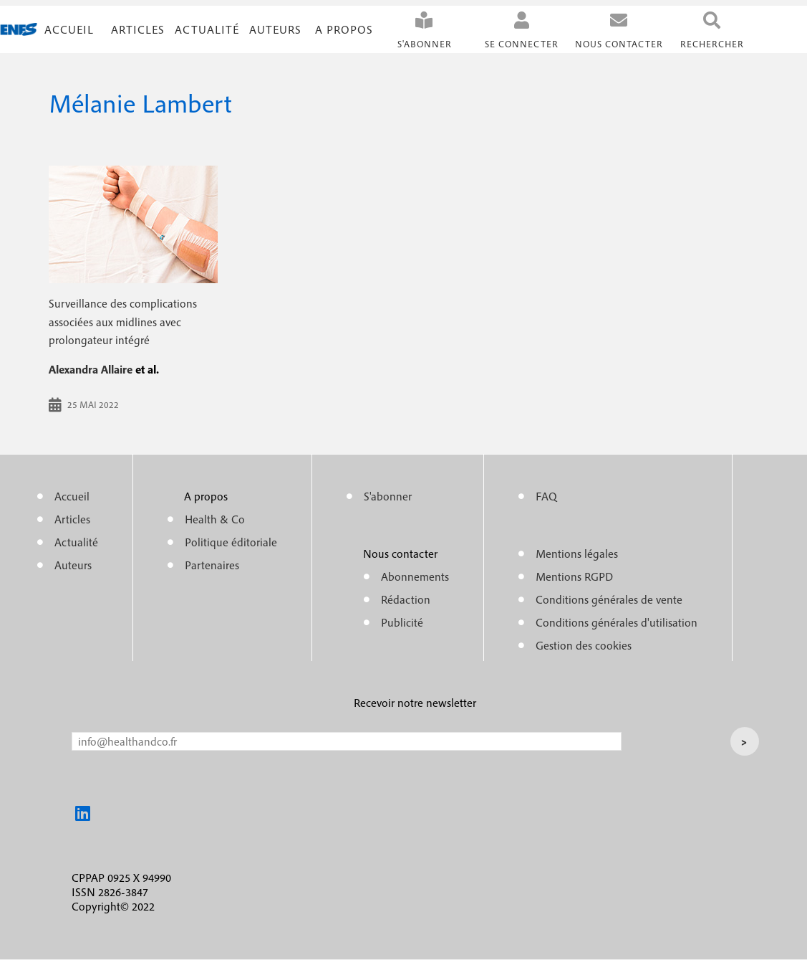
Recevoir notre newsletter (415, 702)
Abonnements (415, 576)
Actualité (207, 29)
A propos (344, 29)
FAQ (546, 496)
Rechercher (712, 44)
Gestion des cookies (584, 645)
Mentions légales (577, 553)
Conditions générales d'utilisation (616, 622)
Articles (72, 519)
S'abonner (424, 44)
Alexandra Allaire (90, 369)
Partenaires (212, 565)
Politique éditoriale (231, 542)
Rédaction (405, 599)
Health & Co (215, 519)
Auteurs (275, 29)
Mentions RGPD (574, 576)
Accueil (69, 29)
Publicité (402, 622)
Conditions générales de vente (609, 599)
